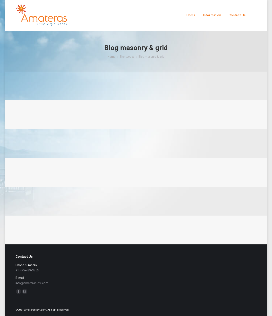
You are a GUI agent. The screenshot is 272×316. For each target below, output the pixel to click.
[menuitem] (191, 15)
